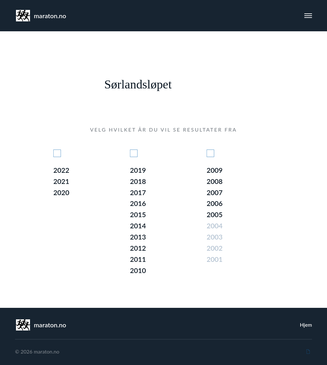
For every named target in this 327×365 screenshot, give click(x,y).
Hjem (306, 325)
